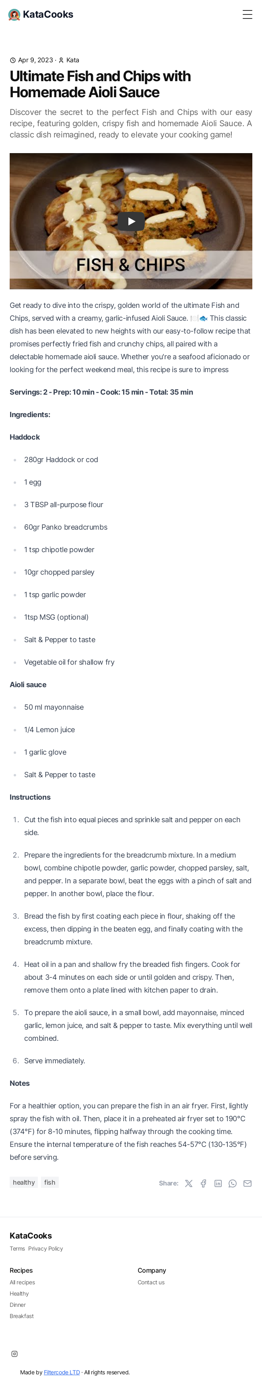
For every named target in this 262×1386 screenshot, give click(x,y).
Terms (17, 1248)
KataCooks (31, 1236)
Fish (49, 1182)
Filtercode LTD (62, 1372)
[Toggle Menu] (247, 14)
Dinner (18, 1304)
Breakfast (21, 1315)
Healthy (24, 1182)
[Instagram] (14, 1354)
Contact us (151, 1282)
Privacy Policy (45, 1248)
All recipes (22, 1282)
